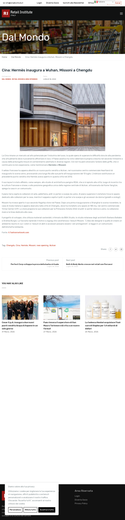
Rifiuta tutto (30, 510)
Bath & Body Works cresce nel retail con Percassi (89, 264)
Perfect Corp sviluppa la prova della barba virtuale (35, 264)
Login (39, 3)
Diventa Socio (52, 3)
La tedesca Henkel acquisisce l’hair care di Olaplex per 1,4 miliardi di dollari (103, 325)
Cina (18, 245)
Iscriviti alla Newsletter (73, 3)
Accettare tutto (47, 510)
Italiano (100, 1)
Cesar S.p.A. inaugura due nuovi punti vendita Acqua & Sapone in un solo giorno (20, 325)
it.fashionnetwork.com (18, 232)
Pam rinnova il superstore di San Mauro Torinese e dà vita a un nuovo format (61, 325)
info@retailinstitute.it (14, 3)
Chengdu (10, 245)
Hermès (24, 245)
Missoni (32, 245)
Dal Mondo (6, 79)
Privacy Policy (81, 503)
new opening (42, 245)
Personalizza (15, 510)
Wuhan (52, 245)
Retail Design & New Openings (24, 79)
